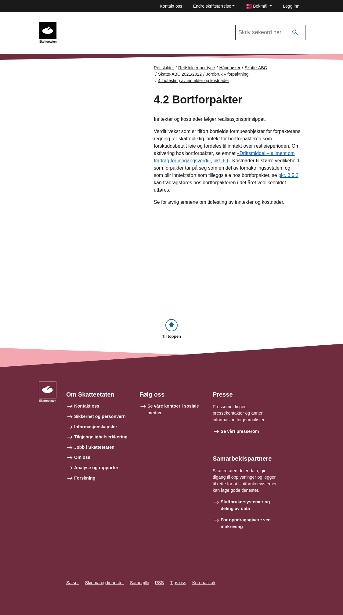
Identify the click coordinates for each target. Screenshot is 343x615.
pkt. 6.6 (221, 160)
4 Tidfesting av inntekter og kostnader (193, 80)
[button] (259, 6)
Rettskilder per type (196, 67)
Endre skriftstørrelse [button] (212, 6)
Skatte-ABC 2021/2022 (89, 25)
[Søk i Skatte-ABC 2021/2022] (270, 32)
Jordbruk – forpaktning (227, 74)
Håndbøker (229, 67)
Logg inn (291, 6)
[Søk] (295, 32)
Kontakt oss (171, 6)
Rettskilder (164, 67)
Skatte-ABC (256, 67)
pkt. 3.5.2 (288, 175)
